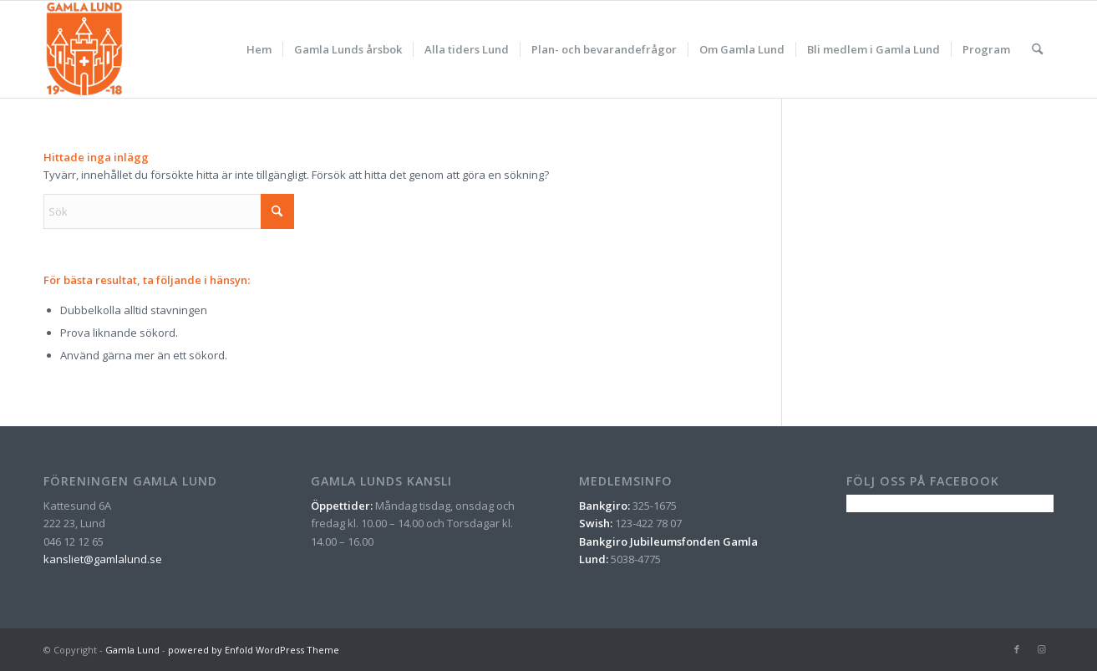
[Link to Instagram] (1041, 649)
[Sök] (1037, 49)
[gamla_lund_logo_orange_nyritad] (84, 49)
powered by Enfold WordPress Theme (253, 649)
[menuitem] (259, 49)
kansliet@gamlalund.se (102, 559)
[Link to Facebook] (1016, 649)
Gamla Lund (132, 649)
